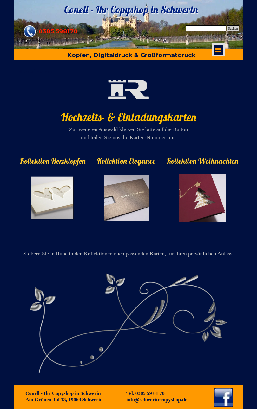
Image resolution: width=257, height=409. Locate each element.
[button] (30, 27)
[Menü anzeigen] (218, 49)
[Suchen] (206, 28)
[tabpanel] (128, 111)
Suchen (233, 28)
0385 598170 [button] (58, 31)
